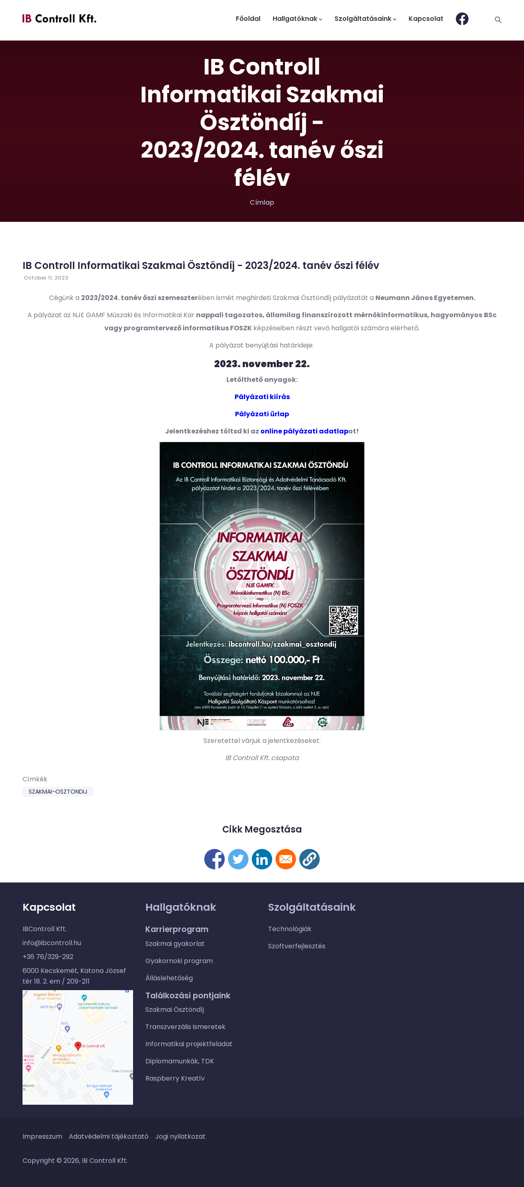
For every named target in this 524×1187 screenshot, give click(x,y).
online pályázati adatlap (304, 431)
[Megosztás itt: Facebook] (214, 859)
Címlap (262, 202)
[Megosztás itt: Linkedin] (262, 859)
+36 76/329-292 (48, 956)
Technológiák (290, 929)
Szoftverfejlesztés (296, 946)
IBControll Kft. (45, 929)
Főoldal (248, 18)
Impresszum (42, 1136)
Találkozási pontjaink (187, 995)
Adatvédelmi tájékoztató (109, 1136)
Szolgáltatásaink (365, 18)
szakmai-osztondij (58, 792)
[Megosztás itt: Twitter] (238, 859)
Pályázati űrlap (262, 414)
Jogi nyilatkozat (180, 1136)
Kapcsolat (426, 18)
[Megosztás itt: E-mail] (286, 859)
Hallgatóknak (297, 18)
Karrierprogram (176, 929)
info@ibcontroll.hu (52, 943)
